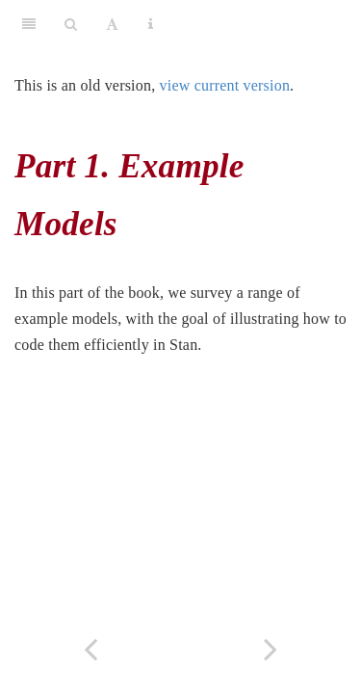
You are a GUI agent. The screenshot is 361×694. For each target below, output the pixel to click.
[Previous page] (90, 649)
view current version (225, 85)
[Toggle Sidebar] (29, 24)
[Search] (70, 24)
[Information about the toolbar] (151, 24)
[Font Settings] (112, 24)
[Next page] (271, 649)
